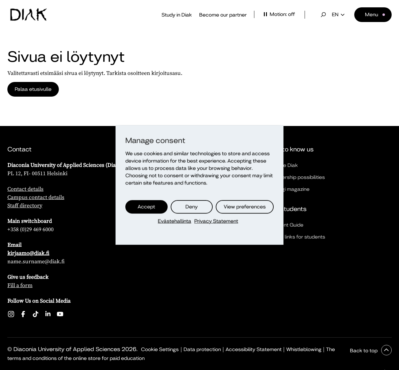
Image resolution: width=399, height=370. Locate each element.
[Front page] (28, 14)
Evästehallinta (174, 221)
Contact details (25, 189)
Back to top (364, 350)
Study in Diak (177, 15)
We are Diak (284, 165)
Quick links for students (297, 237)
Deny (191, 207)
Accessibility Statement (254, 349)
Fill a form (19, 285)
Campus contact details (35, 197)
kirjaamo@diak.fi (28, 253)
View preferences (245, 207)
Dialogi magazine (290, 189)
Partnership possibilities (297, 177)
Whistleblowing (303, 349)
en (338, 14)
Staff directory (24, 205)
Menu (371, 14)
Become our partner (223, 15)
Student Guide (286, 225)
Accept (146, 207)
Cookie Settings (160, 349)
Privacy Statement (216, 221)
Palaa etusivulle (33, 89)
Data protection (202, 349)
